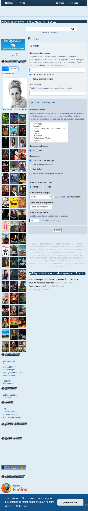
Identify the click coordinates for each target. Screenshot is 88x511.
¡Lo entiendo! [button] (70, 502)
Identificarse (8, 384)
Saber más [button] (22, 506)
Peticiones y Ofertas (49, 138)
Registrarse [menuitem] (59, 3)
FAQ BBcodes (9, 412)
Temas (47, 187)
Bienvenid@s (49, 124)
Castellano (13, 69)
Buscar (6, 364)
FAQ (5, 409)
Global (5, 69)
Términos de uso (10, 415)
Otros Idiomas (8, 73)
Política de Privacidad (12, 417)
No (39, 150)
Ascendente (58, 197)
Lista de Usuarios (10, 395)
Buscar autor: (35, 84)
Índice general (9, 361)
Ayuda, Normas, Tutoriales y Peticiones (49, 129)
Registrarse (7, 381)
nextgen (69, 283)
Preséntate (49, 126)
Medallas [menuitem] (9, 3)
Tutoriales (49, 136)
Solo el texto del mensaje (41, 165)
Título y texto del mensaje (41, 160)
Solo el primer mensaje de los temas (46, 173)
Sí (31, 150)
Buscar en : (34, 156)
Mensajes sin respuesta (13, 372)
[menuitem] (21, 3)
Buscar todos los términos (41, 75)
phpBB (46, 279)
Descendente (74, 197)
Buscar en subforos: (38, 146)
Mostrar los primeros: (39, 212)
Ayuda (49, 131)
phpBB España (57, 286)
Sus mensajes (9, 370)
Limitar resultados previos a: (42, 202)
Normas (49, 133)
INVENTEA (59, 283)
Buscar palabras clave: (39, 53)
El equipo (7, 398)
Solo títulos (35, 169)
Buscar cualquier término (41, 79)
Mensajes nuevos (10, 367)
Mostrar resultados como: (40, 182)
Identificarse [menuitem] (73, 3)
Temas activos (9, 375)
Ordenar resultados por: (40, 192)
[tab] (5, 69)
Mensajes (35, 187)
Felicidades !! (49, 141)
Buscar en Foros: (37, 110)
